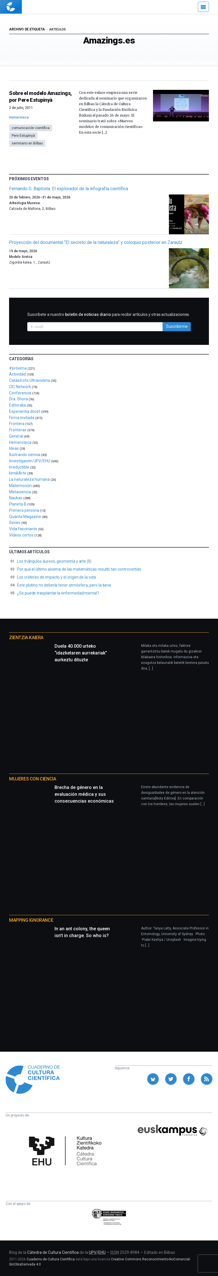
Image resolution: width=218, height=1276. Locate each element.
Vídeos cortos (21, 535)
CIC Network (20, 386)
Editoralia (17, 405)
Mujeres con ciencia (32, 779)
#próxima (18, 368)
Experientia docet (24, 411)
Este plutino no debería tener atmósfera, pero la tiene (64, 585)
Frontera (16, 423)
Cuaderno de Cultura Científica (51, 1259)
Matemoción (20, 485)
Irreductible (19, 467)
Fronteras (17, 430)
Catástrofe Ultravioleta (29, 380)
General (16, 436)
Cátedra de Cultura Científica (53, 1252)
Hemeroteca (19, 117)
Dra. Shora (18, 399)
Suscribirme (177, 326)
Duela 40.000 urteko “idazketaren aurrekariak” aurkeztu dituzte (80, 652)
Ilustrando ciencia (24, 454)
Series (14, 522)
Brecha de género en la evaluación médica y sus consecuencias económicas (84, 794)
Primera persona (24, 510)
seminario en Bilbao (27, 143)
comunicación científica (31, 128)
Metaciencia (20, 492)
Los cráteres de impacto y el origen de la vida (56, 577)
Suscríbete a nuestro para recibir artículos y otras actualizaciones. (108, 314)
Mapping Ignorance (31, 920)
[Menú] (203, 7)
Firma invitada (21, 417)
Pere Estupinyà (23, 136)
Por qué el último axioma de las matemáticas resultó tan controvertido (79, 569)
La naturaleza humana (29, 479)
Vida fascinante (23, 529)
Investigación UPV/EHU (29, 461)
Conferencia (20, 393)
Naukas (15, 498)
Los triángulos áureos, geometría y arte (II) (54, 561)
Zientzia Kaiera (26, 637)
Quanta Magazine (25, 516)
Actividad (17, 374)
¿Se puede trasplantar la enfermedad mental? (58, 593)
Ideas (14, 448)
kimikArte (17, 473)
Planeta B (17, 504)
